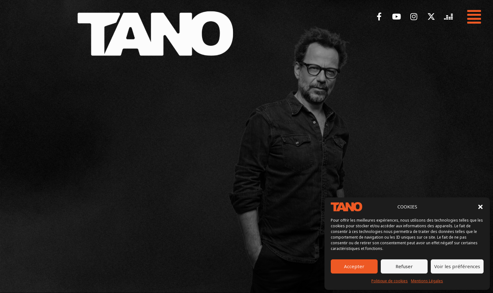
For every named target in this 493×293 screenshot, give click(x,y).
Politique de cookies (389, 281)
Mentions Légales (427, 281)
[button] (480, 207)
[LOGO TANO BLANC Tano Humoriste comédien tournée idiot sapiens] (155, 33)
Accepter (354, 266)
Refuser (404, 266)
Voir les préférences (457, 266)
